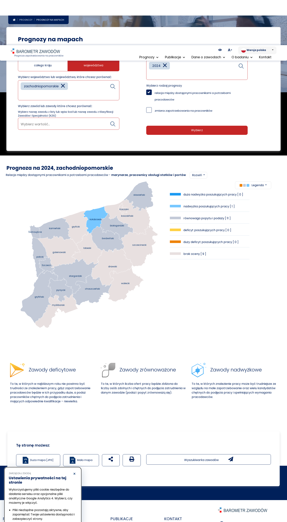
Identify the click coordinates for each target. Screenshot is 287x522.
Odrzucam (25, 508)
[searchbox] (22, 90)
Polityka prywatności (21, 498)
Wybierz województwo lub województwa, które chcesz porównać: (65, 72)
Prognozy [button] (148, 12)
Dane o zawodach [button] (208, 12)
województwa (93, 60)
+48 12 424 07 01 (241, 519)
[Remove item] (63, 81)
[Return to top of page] (282, 506)
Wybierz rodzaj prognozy (164, 81)
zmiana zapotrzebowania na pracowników (183, 106)
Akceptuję (60, 508)
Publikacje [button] (175, 12)
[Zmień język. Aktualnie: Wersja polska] (257, 5)
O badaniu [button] (242, 12)
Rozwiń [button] (197, 170)
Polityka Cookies (54, 494)
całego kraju (43, 60)
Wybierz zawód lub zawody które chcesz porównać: (55, 101)
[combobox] (68, 85)
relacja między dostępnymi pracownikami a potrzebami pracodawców (193, 91)
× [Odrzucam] (74, 428)
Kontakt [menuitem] (265, 12)
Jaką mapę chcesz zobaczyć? (39, 52)
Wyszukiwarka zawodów (208, 454)
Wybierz (197, 125)
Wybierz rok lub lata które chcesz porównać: (178, 52)
